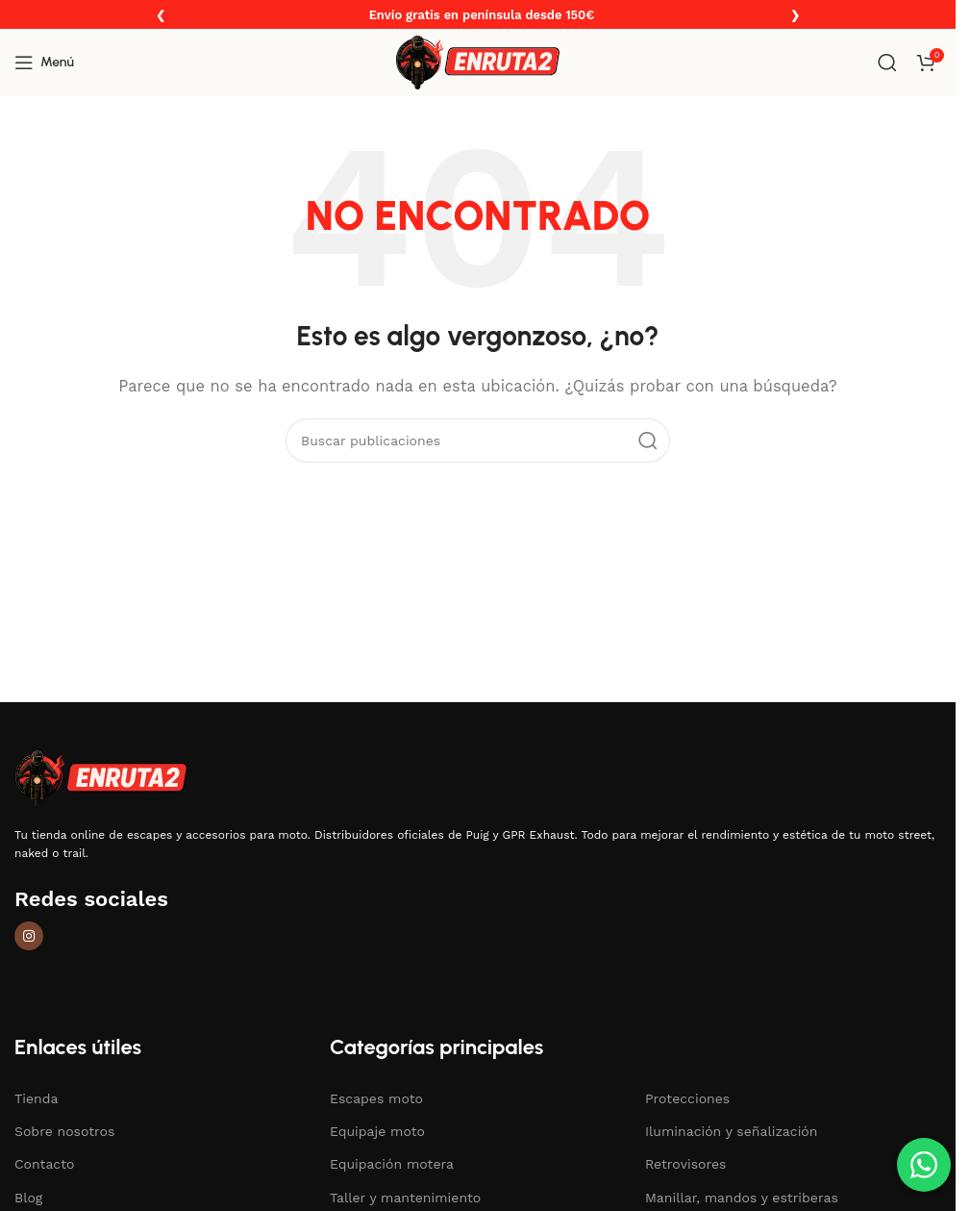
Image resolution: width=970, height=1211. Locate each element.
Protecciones (687, 1098)
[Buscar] (887, 62)
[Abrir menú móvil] (44, 62)
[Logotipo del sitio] (478, 61)
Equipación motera (392, 1164)
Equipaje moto (377, 1131)
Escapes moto (376, 1098)
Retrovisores (685, 1164)
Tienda (36, 1098)
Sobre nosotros (64, 1131)
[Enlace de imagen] (100, 777)
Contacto (44, 1164)
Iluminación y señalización (731, 1131)
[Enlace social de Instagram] (28, 935)
